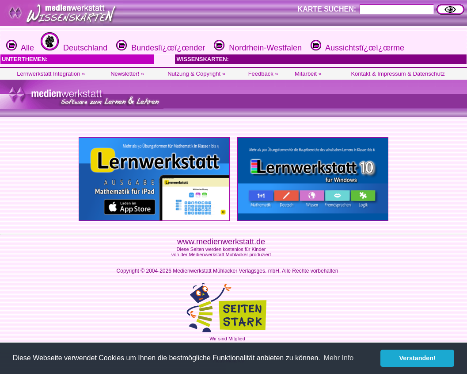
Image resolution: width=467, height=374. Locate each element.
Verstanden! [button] (417, 358)
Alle (20, 47)
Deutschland (72, 47)
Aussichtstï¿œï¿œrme (356, 47)
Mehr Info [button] (339, 358)
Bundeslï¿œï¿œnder (159, 47)
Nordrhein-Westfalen (257, 47)
